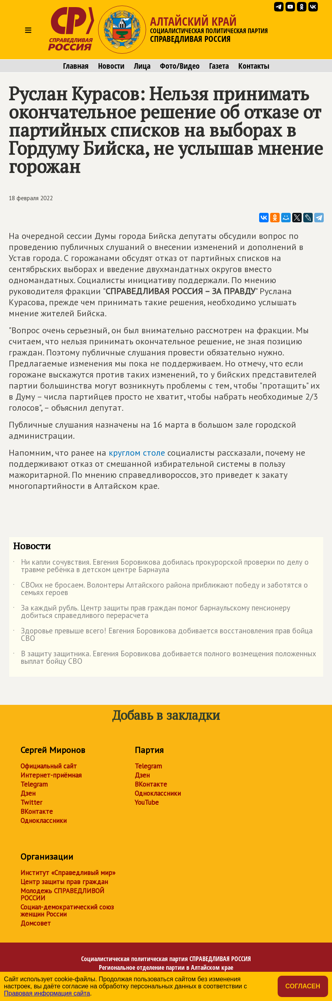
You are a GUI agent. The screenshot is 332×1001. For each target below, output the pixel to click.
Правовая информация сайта (47, 993)
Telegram (34, 784)
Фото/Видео (180, 66)
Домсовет (35, 923)
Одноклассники (43, 820)
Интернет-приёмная (51, 775)
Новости (111, 66)
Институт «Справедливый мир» (67, 872)
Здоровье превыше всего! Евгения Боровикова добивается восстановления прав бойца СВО (163, 635)
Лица (142, 66)
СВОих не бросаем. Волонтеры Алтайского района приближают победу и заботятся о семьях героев (160, 589)
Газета (219, 66)
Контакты (253, 66)
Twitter (31, 802)
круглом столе (137, 452)
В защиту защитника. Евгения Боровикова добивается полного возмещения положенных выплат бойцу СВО (164, 658)
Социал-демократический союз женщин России (67, 910)
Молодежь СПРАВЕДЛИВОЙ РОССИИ (62, 894)
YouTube (147, 802)
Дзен (27, 793)
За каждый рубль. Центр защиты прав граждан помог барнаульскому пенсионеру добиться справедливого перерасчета (151, 612)
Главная (76, 66)
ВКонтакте (36, 811)
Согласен (303, 986)
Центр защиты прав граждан (64, 881)
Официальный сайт (48, 766)
